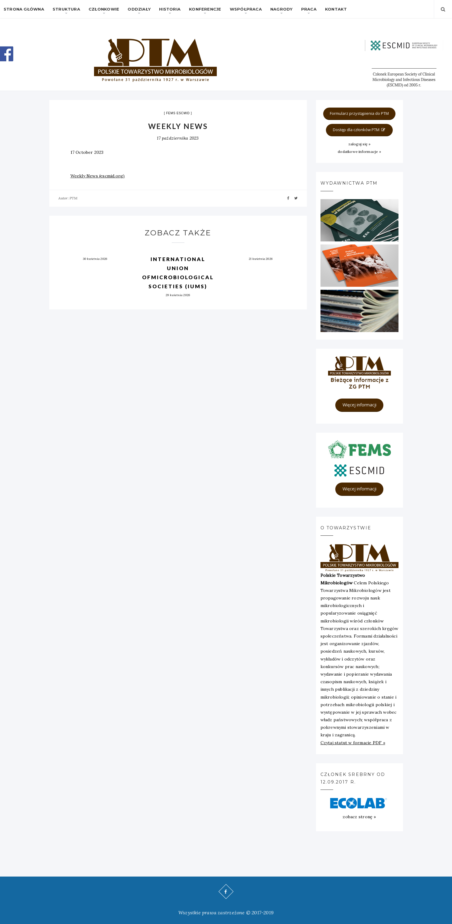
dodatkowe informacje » (359, 151)
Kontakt (336, 9)
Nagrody (281, 9)
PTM (74, 198)
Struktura (66, 9)
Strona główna (24, 9)
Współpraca (246, 9)
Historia (169, 9)
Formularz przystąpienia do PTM (359, 113)
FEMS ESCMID (178, 113)
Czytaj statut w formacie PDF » (352, 742)
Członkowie (104, 9)
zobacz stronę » (359, 816)
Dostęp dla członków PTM (359, 129)
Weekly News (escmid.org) (97, 176)
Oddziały (139, 9)
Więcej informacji (359, 405)
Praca (309, 9)
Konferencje (205, 9)
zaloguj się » (359, 144)
